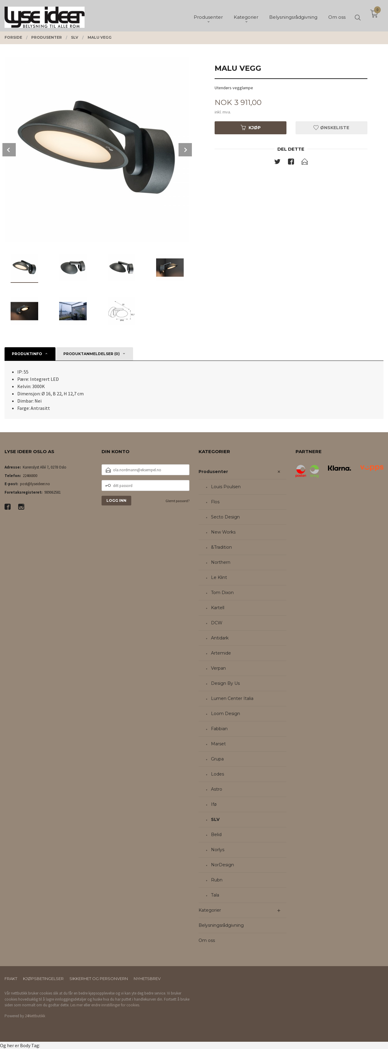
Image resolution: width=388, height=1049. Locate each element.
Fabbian (219, 728)
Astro (216, 789)
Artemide (221, 653)
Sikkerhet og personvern (98, 978)
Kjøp (251, 127)
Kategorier (210, 910)
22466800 (30, 475)
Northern (220, 562)
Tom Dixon (222, 592)
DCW (216, 623)
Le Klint (219, 577)
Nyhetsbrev (147, 978)
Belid (216, 834)
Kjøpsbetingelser (43, 978)
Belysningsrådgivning (221, 925)
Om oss (207, 940)
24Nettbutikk (35, 1015)
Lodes (217, 774)
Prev (9, 149)
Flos (215, 502)
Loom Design (225, 713)
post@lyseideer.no (35, 483)
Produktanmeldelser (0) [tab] (91, 353)
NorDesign (222, 865)
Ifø (214, 804)
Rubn (216, 880)
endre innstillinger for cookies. (115, 1005)
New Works (223, 532)
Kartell (217, 607)
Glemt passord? (177, 500)
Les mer (76, 1005)
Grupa (217, 759)
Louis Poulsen (226, 486)
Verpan (218, 668)
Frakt (11, 978)
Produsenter (213, 471)
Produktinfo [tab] (27, 353)
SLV (215, 819)
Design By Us (225, 683)
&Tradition (221, 547)
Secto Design (225, 517)
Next (185, 149)
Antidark (220, 638)
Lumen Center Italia (232, 698)
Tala (215, 895)
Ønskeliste (331, 127)
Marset (218, 744)
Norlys (217, 849)
